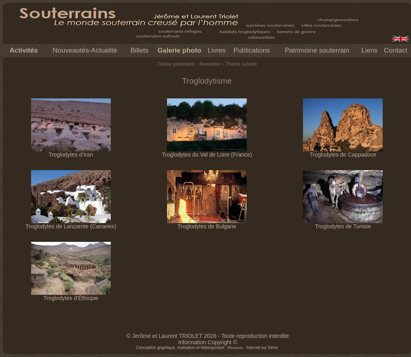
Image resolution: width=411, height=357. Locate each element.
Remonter (209, 64)
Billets (139, 50)
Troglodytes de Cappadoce (343, 152)
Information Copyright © (207, 342)
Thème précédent (176, 64)
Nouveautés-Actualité (85, 50)
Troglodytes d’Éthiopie (71, 295)
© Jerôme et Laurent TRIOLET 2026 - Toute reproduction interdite (207, 336)
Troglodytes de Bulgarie (207, 224)
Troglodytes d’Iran (71, 152)
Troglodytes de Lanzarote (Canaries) (71, 224)
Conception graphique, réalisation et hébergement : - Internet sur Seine (207, 347)
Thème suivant (241, 64)
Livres (217, 50)
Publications (252, 50)
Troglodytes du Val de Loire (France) (207, 152)
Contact (395, 50)
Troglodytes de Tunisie (343, 224)
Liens (369, 50)
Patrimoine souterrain (317, 50)
